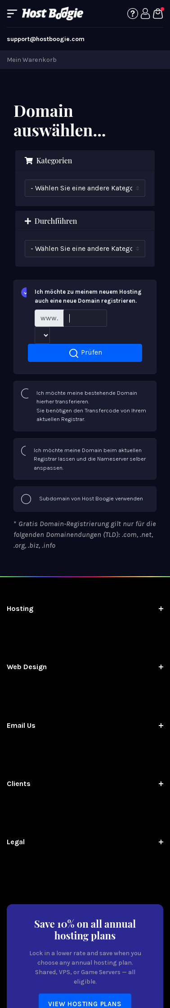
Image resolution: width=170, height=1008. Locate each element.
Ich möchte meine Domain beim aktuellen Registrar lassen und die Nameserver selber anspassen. (83, 458)
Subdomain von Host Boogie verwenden (82, 499)
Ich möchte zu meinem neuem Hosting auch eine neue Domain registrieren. (81, 295)
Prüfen (85, 353)
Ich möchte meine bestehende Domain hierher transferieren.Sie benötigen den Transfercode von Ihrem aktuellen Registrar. (83, 405)
